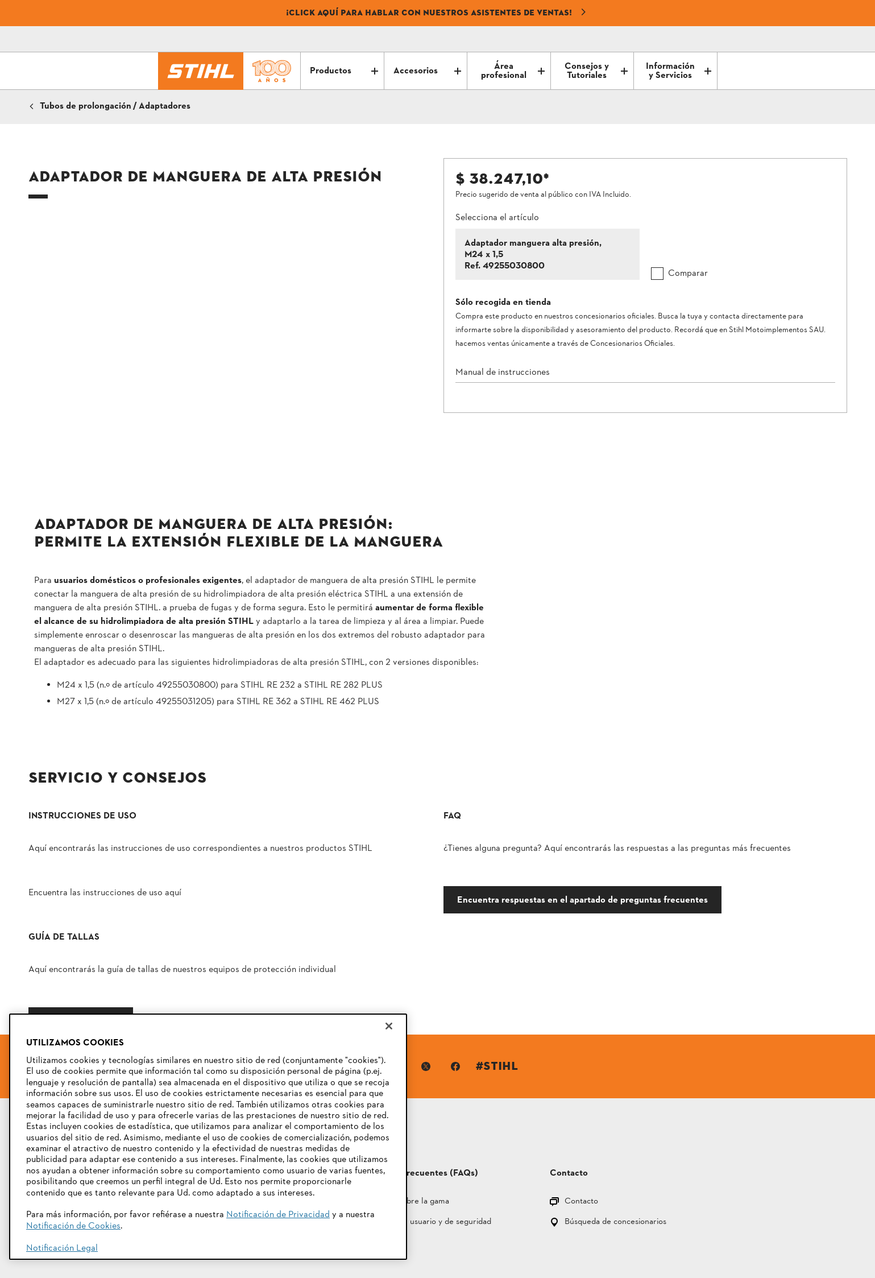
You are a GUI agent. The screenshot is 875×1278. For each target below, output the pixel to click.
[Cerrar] (388, 1026)
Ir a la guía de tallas (634, 913)
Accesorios (427, 71)
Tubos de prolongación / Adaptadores (115, 106)
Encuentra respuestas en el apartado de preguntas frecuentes (420, 918)
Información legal (456, 1225)
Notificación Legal (62, 1248)
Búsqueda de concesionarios (615, 1124)
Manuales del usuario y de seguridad (425, 1124)
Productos (344, 71)
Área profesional (513, 71)
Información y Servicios (678, 71)
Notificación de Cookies (73, 1226)
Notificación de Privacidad (278, 1215)
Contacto (581, 1104)
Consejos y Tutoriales (596, 71)
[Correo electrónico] (661, 39)
